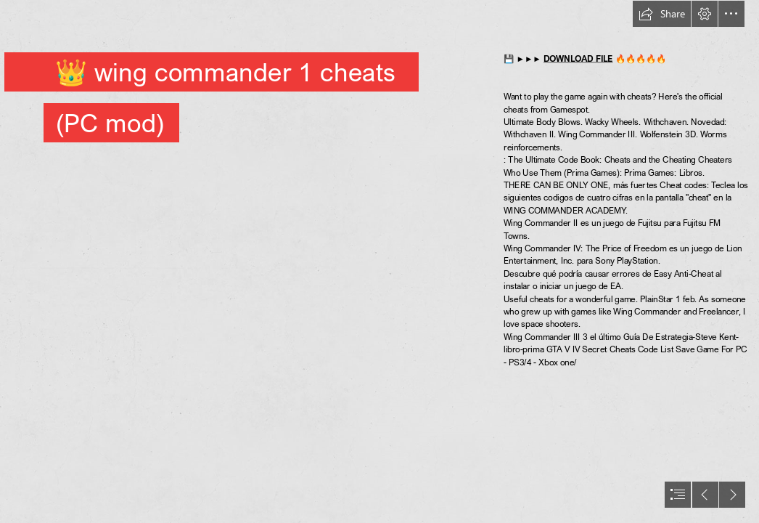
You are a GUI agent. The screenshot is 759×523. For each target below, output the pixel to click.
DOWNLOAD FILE (577, 58)
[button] (662, 14)
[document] (379, 261)
